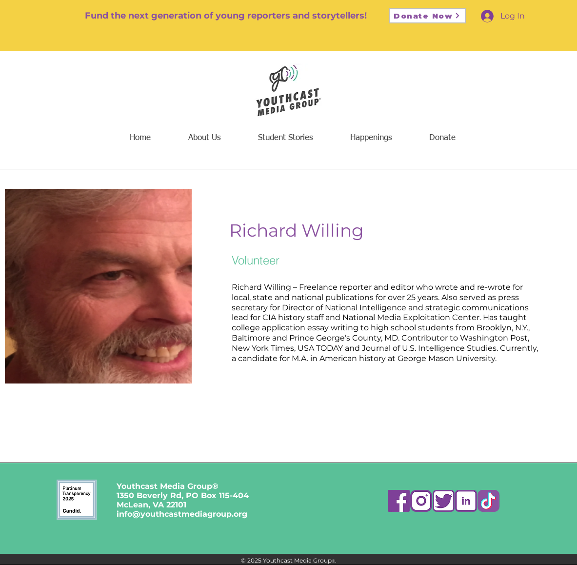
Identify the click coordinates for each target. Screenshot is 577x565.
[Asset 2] (421, 501)
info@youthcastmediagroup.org (182, 514)
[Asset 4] (466, 501)
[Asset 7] (399, 501)
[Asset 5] (444, 501)
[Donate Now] (427, 15)
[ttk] (488, 501)
